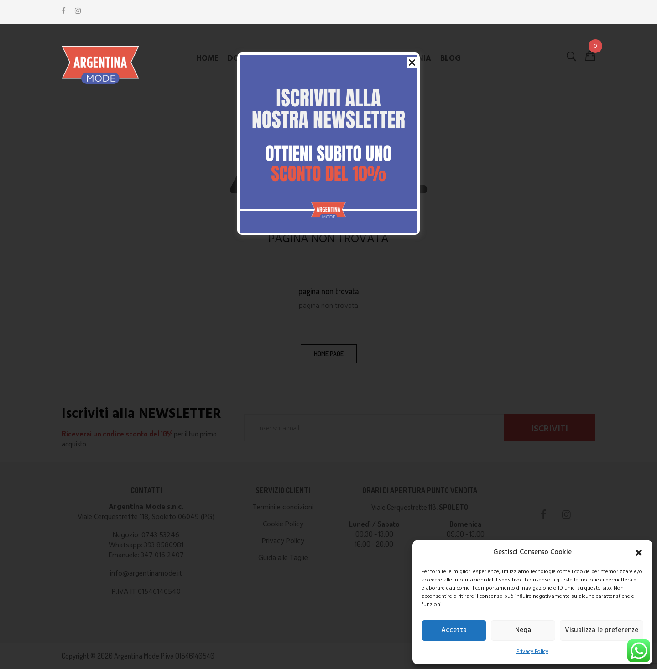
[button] (638, 552)
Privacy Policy (532, 651)
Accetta (454, 630)
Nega (523, 630)
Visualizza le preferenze (601, 630)
